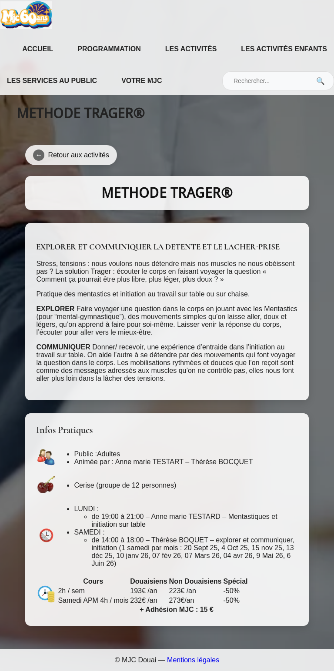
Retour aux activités (71, 155)
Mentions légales (193, 660)
